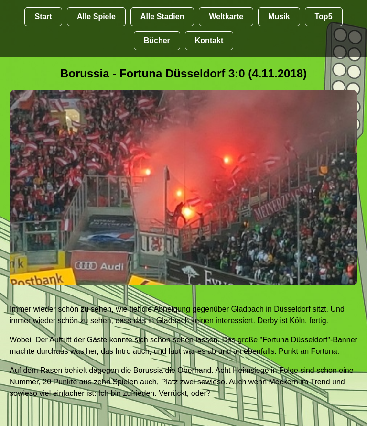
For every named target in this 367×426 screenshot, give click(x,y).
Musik (279, 16)
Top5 (324, 16)
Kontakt (209, 40)
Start (43, 16)
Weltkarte (226, 16)
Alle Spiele (96, 16)
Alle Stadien (162, 16)
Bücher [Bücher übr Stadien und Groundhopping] (157, 40)
